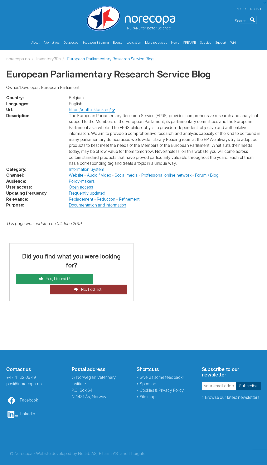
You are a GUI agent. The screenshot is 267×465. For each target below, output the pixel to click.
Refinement (129, 196)
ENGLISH (255, 8)
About (35, 41)
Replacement (81, 196)
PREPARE (189, 41)
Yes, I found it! (45, 276)
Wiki (233, 41)
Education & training (96, 41)
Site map (147, 383)
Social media (126, 172)
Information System (86, 166)
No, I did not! (103, 276)
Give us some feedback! (162, 364)
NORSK (241, 8)
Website (76, 172)
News (175, 41)
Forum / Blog (207, 172)
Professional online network (166, 172)
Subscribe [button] (248, 372)
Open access (81, 184)
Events (117, 41)
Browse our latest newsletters (232, 384)
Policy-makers (81, 178)
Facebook (29, 387)
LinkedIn (27, 400)
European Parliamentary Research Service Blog (110, 56)
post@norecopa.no (24, 370)
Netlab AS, (87, 440)
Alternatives (52, 41)
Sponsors (148, 370)
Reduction (106, 196)
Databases (71, 41)
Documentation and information (97, 202)
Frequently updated (87, 190)
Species (205, 41)
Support (220, 41)
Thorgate (136, 440)
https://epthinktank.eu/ (90, 107)
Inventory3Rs (48, 56)
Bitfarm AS (108, 440)
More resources (156, 41)
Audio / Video (99, 172)
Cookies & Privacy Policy (162, 377)
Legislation (133, 41)
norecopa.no (18, 56)
